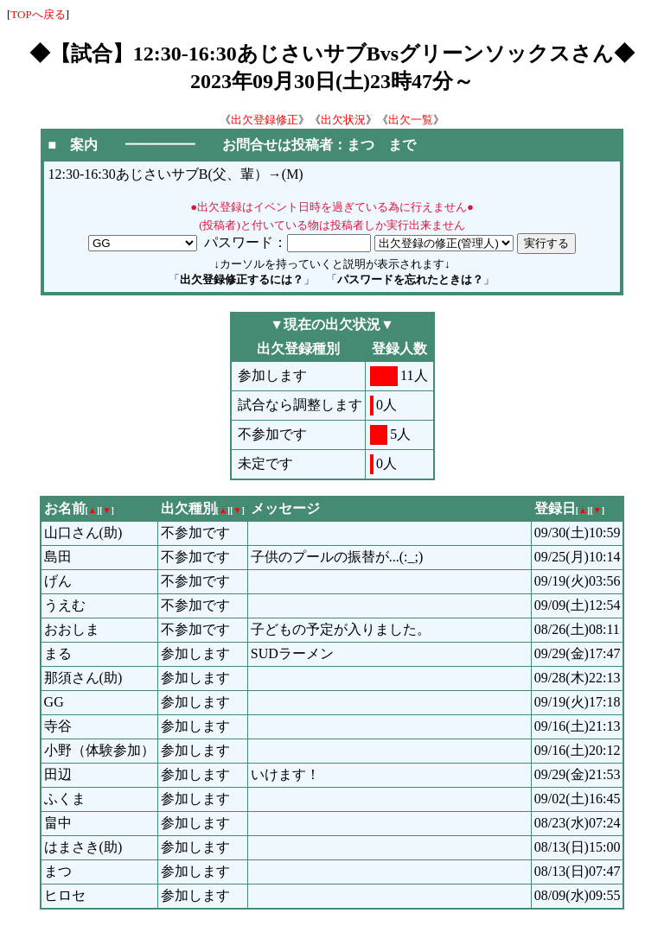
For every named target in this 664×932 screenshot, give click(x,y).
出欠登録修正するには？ (241, 279)
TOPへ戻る (37, 14)
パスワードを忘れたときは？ (410, 279)
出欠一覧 (410, 119)
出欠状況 (343, 119)
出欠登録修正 (264, 119)
